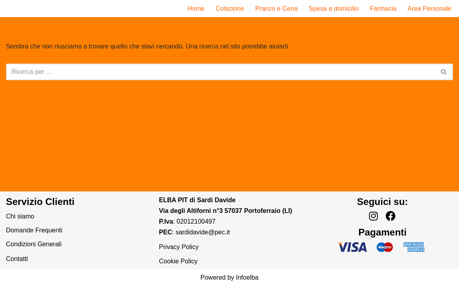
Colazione (230, 8)
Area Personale (429, 8)
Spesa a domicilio (334, 8)
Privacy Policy (179, 246)
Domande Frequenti (34, 230)
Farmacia (383, 8)
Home (196, 8)
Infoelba (247, 277)
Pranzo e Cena (276, 8)
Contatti (17, 258)
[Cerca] (220, 72)
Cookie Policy (178, 261)
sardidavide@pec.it (203, 232)
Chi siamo (20, 216)
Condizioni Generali (34, 244)
